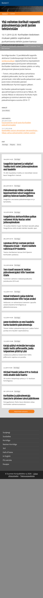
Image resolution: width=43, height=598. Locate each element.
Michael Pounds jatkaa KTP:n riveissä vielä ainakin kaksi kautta (20, 373)
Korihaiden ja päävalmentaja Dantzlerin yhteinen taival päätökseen (21, 397)
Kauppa (6, 464)
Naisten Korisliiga (10, 444)
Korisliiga (5, 145)
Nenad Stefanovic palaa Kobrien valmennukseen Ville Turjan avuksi (19, 297)
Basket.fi (5, 14)
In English (7, 456)
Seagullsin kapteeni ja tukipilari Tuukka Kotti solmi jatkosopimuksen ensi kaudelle (20, 167)
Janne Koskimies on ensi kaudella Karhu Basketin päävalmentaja (18, 323)
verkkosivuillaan (8, 61)
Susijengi (6, 432)
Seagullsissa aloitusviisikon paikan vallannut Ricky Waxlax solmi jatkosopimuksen (19, 219)
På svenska (7, 460)
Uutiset (12, 14)
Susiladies (7, 436)
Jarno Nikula (6, 110)
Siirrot (19, 145)
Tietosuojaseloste (27, 476)
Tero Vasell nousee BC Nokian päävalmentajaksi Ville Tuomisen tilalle (18, 272)
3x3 (4, 448)
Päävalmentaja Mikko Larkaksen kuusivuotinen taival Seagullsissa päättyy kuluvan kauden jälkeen (19, 193)
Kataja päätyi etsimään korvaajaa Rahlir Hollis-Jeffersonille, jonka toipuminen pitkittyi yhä (19, 348)
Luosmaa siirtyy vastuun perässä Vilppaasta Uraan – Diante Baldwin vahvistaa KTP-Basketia (19, 246)
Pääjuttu (12, 145)
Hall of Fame (8, 452)
